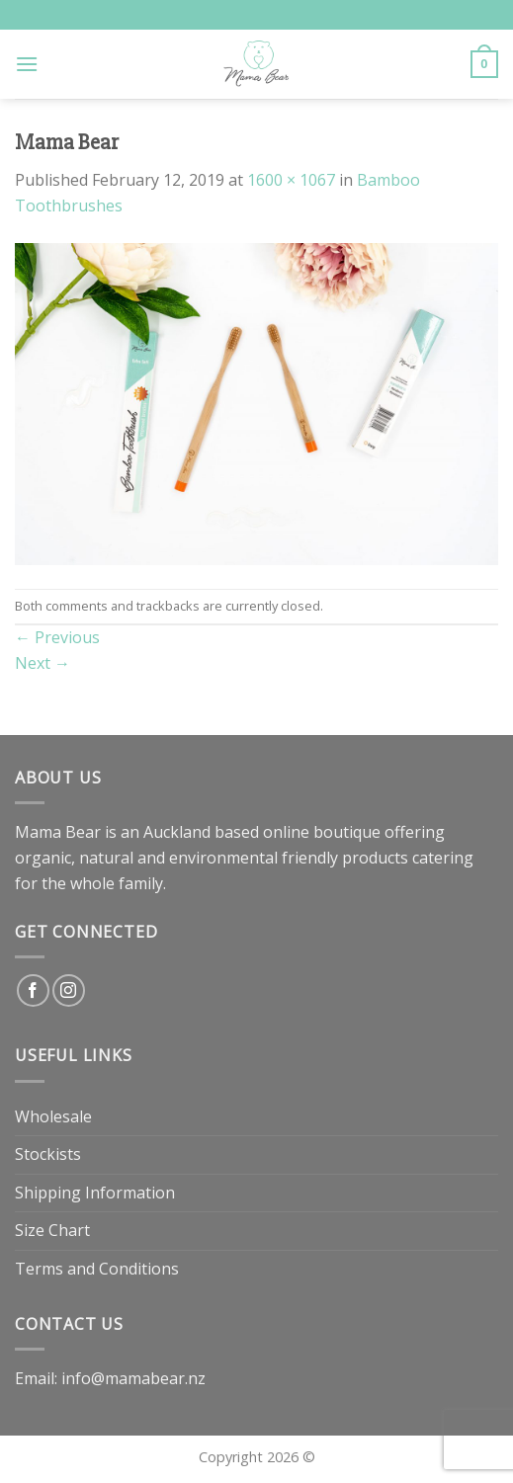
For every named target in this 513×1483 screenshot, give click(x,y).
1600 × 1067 (291, 180)
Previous (57, 637)
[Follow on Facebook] (33, 990)
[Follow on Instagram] (68, 990)
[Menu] (27, 64)
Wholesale (53, 1116)
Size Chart (52, 1230)
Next (42, 663)
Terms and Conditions (97, 1268)
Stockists (48, 1154)
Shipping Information (95, 1192)
